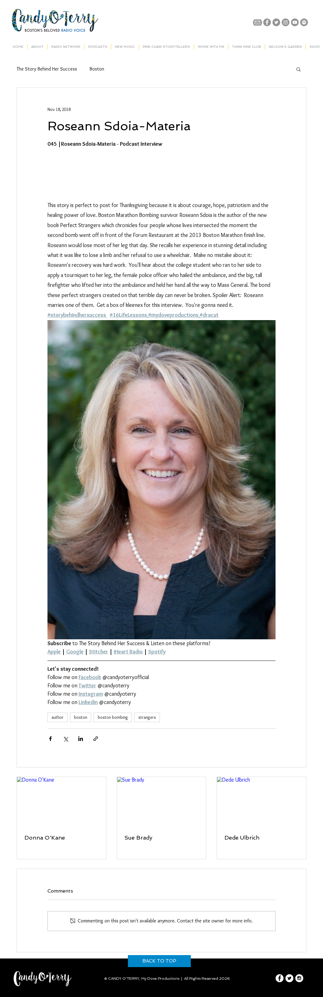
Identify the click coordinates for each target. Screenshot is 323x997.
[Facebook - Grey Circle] (267, 22)
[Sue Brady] (161, 802)
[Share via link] (96, 739)
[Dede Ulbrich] (261, 802)
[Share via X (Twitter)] (65, 739)
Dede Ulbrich (242, 837)
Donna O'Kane (44, 837)
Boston (96, 69)
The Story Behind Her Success (47, 69)
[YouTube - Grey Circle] (295, 22)
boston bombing (113, 717)
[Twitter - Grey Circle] (276, 22)
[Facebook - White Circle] (280, 978)
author (57, 717)
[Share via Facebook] (50, 739)
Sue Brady (138, 837)
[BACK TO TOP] (159, 961)
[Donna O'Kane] (61, 802)
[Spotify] (304, 22)
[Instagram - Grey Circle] (285, 22)
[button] (298, 69)
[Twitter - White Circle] (289, 978)
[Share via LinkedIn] (81, 739)
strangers (147, 717)
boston (80, 717)
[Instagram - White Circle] (299, 978)
